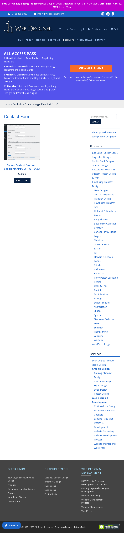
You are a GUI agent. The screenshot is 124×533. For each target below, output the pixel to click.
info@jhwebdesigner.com (50, 13)
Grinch (97, 265)
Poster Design (101, 393)
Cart (116, 29)
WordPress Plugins (102, 344)
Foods (97, 260)
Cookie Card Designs (103, 161)
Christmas (99, 240)
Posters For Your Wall (103, 169)
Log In (81, 29)
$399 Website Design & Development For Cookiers (105, 410)
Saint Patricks (101, 294)
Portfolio (54, 40)
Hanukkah (99, 273)
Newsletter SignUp (17, 497)
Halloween (99, 269)
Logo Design (100, 389)
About (29, 40)
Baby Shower (101, 219)
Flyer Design (100, 385)
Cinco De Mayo (102, 244)
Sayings (98, 298)
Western (98, 339)
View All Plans (91, 68)
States (97, 323)
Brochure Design (103, 381)
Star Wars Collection (104, 319)
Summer (98, 327)
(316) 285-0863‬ (19, 13)
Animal (97, 215)
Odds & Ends (101, 285)
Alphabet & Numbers (105, 211)
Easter (97, 248)
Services (40, 40)
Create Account (100, 29)
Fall (96, 252)
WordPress (99, 447)
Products (68, 40)
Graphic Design (100, 165)
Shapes (98, 310)
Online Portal (14, 501)
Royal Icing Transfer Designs (22, 488)
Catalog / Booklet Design (56, 477)
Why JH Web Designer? (104, 136)
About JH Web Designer (104, 132)
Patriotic (98, 290)
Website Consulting (104, 431)
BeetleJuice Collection (105, 223)
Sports (97, 315)
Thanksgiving (101, 331)
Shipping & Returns (63, 527)
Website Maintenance (105, 443)
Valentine (98, 335)
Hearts (97, 281)
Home (20, 40)
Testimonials (84, 40)
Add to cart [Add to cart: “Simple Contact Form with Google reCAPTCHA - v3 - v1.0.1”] (22, 180)
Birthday (98, 227)
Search (95, 121)
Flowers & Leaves (103, 256)
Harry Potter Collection (106, 277)
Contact (100, 40)
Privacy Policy (80, 527)
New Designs (101, 190)
